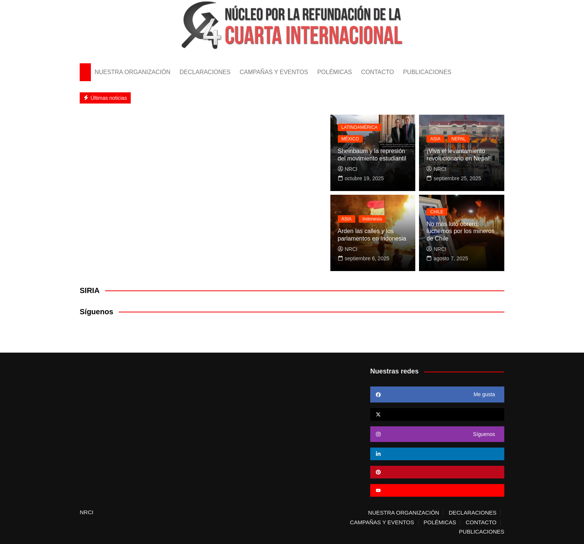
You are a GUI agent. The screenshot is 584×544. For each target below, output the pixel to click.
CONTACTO (377, 72)
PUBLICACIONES (427, 72)
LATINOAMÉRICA (360, 127)
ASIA (435, 138)
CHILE (436, 211)
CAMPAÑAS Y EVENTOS (273, 72)
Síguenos (96, 312)
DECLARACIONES (205, 72)
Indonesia (372, 219)
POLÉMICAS (334, 72)
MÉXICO (350, 138)
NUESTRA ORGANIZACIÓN (133, 72)
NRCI (348, 169)
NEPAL (458, 138)
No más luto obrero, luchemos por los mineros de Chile (460, 231)
